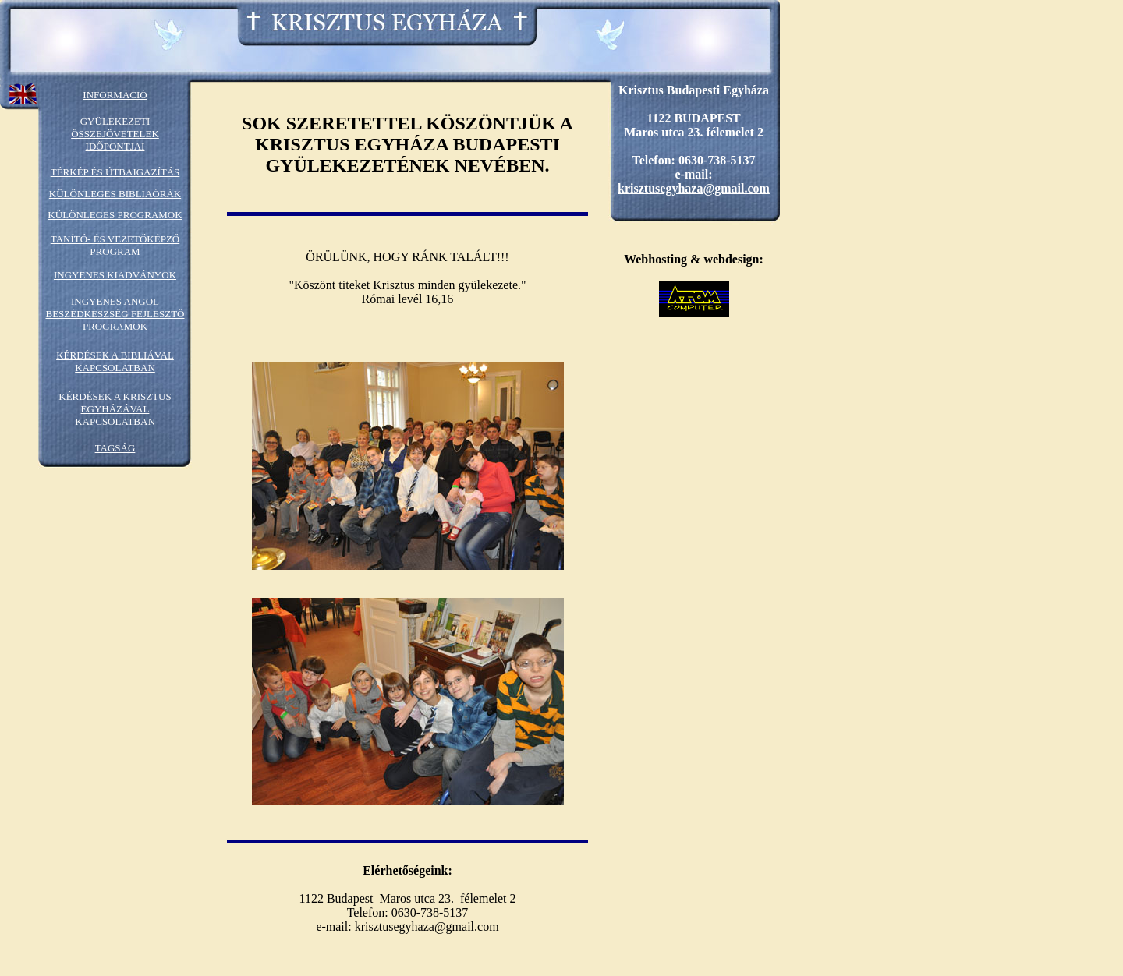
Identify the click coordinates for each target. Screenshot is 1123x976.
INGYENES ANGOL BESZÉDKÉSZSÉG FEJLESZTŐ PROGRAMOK (114, 313)
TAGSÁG (115, 448)
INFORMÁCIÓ (115, 95)
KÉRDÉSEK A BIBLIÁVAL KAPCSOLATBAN (115, 361)
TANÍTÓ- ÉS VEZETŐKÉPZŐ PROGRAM (115, 245)
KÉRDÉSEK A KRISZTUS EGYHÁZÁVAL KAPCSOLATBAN (114, 409)
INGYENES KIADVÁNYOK (115, 275)
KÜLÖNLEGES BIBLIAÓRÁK (115, 194)
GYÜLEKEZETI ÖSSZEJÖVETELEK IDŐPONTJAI (115, 133)
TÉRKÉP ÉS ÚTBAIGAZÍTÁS (115, 172)
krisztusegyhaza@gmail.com (694, 188)
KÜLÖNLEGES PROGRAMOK (115, 215)
